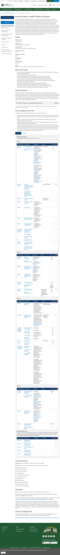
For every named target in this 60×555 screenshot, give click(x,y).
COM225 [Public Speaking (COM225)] (19, 330)
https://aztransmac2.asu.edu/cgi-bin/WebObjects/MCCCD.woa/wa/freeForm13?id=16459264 (35, 499)
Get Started (33, 5)
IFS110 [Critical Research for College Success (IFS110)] (19, 453)
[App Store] (46, 542)
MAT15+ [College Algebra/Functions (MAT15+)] (19, 290)
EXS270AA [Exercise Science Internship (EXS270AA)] (20, 347)
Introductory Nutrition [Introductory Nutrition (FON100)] (28, 282)
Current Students (28, 9)
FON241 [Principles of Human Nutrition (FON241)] (19, 283)
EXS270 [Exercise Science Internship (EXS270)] (19, 346)
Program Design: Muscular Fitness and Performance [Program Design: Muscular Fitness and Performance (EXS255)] (28, 267)
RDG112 (39, 323)
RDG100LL (35, 401)
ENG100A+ (37, 157)
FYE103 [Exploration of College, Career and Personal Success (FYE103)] (19, 243)
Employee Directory (42, 1)
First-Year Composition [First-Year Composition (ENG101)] (28, 146)
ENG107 (35, 264)
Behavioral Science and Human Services (6, 31)
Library (17, 527)
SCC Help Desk (19, 531)
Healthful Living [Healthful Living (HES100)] (27, 340)
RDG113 (35, 324)
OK (3, 552)
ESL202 (39, 158)
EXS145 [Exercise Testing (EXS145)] (19, 207)
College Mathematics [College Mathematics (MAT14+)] (28, 289)
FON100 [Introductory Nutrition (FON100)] (19, 282)
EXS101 (40, 203)
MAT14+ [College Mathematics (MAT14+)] (19, 289)
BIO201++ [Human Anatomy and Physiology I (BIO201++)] (19, 392)
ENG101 (34, 259)
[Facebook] (46, 536)
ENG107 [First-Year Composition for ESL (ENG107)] (19, 147)
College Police (5, 527)
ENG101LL (36, 154)
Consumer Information (14, 547)
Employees (21, 1)
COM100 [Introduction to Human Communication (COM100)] (19, 327)
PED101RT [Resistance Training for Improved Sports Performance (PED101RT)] (19, 229)
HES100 (36, 415)
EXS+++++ (19, 440)
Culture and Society (5, 41)
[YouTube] (49, 536)
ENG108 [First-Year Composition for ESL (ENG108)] (19, 258)
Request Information (42, 5)
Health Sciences (5, 47)
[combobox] (52, 5)
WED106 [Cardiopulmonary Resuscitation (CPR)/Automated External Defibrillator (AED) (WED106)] (19, 185)
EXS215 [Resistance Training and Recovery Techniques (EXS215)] (19, 218)
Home (10, 1)
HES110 (35, 416)
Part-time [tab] (24, 133)
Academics (47, 9)
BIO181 (40, 395)
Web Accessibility (46, 547)
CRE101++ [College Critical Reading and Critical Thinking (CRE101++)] (19, 315)
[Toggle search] (58, 5)
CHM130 (38, 404)
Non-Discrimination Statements (35, 547)
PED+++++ (19, 450)
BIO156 (38, 394)
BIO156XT (35, 395)
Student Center (49, 116)
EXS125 (40, 214)
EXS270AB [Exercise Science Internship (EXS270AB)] (19, 348)
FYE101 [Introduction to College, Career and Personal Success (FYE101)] (19, 242)
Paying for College (38, 9)
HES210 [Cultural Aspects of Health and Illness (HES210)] (19, 423)
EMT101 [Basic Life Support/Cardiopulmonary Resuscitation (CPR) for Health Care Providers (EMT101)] (19, 184)
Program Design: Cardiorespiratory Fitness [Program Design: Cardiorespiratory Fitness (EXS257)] (27, 275)
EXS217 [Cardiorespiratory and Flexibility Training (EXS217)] (19, 223)
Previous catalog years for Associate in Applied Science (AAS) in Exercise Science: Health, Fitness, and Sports (37, 517)
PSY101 (39, 416)
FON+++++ (19, 443)
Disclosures (4, 529)
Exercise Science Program (7, 17)
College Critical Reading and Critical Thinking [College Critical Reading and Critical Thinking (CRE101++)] (27, 316)
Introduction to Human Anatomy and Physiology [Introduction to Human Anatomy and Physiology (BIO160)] (28, 392)
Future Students (18, 9)
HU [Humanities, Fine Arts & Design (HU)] (18, 427)
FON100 (35, 414)
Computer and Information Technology (7, 39)
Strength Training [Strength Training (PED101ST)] (27, 234)
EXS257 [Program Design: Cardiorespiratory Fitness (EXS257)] (19, 274)
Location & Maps (34, 1)
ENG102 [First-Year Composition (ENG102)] (19, 257)
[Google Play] (53, 542)
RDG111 (35, 323)
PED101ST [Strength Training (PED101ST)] (19, 230)
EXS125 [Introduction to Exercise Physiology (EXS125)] (19, 201)
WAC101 (35, 150)
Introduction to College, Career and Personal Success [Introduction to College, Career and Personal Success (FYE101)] (28, 243)
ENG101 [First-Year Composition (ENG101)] (19, 146)
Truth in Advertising (33, 531)
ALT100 (36, 151)
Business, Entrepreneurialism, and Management (7, 35)
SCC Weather (32, 527)
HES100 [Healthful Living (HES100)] (19, 340)
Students (15, 1)
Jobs (3, 531)
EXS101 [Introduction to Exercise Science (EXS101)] (19, 198)
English (52, 5)
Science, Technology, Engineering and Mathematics (7, 50)
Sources (26, 107)
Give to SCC (50, 1)
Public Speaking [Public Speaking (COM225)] (27, 335)
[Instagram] (51, 536)
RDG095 (35, 322)
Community (27, 1)
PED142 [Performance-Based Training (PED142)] (19, 231)
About (54, 9)
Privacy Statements (24, 547)
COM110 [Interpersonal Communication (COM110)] (19, 329)
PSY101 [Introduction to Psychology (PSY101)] (19, 342)
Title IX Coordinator (33, 529)
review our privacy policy (33, 550)
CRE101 (35, 404)
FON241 (39, 414)
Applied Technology (5, 27)
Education (3, 44)
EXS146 (34, 278)
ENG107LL (36, 156)
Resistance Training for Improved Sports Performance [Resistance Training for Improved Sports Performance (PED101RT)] (28, 230)
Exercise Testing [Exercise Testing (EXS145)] (27, 207)
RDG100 (35, 305)
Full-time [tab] (18, 133)
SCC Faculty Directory (20, 529)
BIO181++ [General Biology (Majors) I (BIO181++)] (19, 303)
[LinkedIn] (54, 536)
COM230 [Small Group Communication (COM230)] (19, 331)
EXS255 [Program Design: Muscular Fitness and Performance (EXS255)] (19, 266)
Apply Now (56, 1)
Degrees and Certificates (8, 13)
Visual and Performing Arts (7, 53)
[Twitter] (43, 536)
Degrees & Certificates (7, 9)
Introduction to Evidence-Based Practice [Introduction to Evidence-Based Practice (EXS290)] (27, 412)
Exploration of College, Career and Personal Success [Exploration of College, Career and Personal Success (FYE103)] (28, 248)
